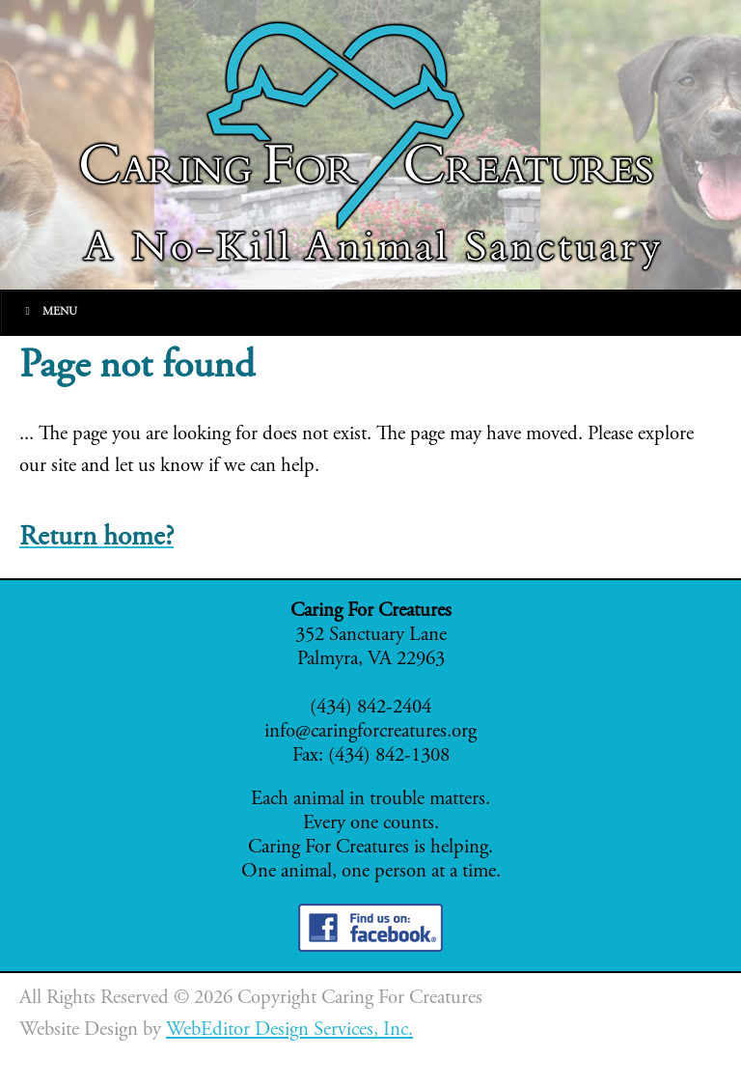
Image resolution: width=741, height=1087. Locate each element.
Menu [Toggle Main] (48, 311)
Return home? (96, 538)
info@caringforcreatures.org (370, 732)
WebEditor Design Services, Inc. (289, 1030)
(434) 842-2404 (370, 708)
